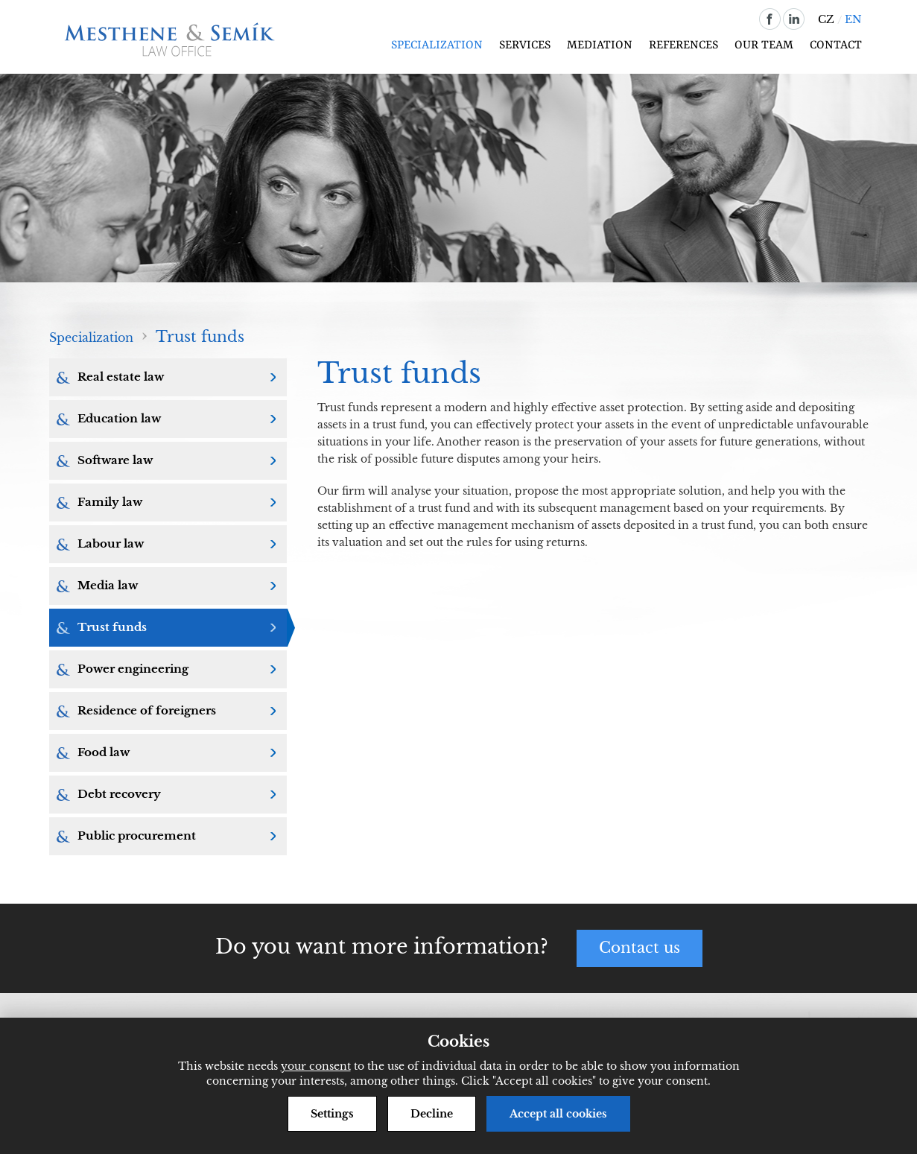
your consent (316, 1066)
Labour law (110, 543)
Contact (836, 45)
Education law (119, 418)
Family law (109, 502)
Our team (763, 45)
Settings (332, 1113)
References (683, 45)
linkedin (794, 19)
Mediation (599, 45)
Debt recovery (119, 794)
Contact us (639, 948)
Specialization (437, 45)
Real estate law (120, 377)
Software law (115, 460)
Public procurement (136, 835)
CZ (826, 19)
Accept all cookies (558, 1113)
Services (524, 45)
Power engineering (132, 669)
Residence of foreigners (146, 710)
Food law (103, 752)
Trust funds (112, 627)
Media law (107, 585)
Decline (431, 1113)
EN (853, 19)
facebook (770, 19)
